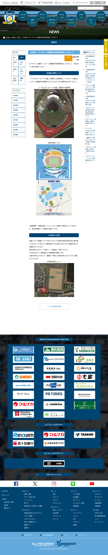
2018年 (15, 135)
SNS (74, 519)
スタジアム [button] (52, 21)
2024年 (15, 105)
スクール (55, 519)
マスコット (76, 522)
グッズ (75, 516)
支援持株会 (98, 503)
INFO (19, 37)
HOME (8, 37)
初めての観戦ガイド (30, 522)
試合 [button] (32, 21)
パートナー (98, 500)
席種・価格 (27, 494)
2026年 (15, 95)
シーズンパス (28, 500)
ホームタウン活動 (78, 503)
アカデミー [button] (72, 21)
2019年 (15, 130)
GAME (14, 63)
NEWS (14, 37)
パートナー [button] (101, 16)
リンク (97, 519)
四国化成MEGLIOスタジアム (33, 513)
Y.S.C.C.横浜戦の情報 (54, 306)
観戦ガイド (27, 525)
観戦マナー (7, 508)
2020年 (15, 125)
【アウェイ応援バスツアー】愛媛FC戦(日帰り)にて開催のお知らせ (90, 89)
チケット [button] (42, 16)
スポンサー (98, 494)
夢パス (26, 503)
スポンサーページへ (54, 475)
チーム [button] (62, 16)
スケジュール (57, 503)
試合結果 (55, 513)
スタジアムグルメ (29, 519)
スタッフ (55, 497)
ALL (14, 57)
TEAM (21, 63)
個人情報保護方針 (100, 516)
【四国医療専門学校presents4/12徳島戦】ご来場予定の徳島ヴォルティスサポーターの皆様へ (90, 76)
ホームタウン (21, 71)
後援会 (75, 525)
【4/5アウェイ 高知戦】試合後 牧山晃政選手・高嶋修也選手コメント (90, 112)
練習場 (26, 528)
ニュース (23, 16)
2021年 (15, 120)
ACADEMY (14, 80)
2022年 (15, 115)
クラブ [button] (81, 16)
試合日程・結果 (9, 502)
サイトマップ (99, 522)
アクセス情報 (28, 516)
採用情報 (76, 506)
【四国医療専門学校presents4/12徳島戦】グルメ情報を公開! (90, 100)
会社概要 (76, 497)
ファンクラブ (77, 513)
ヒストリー (76, 500)
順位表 (6, 505)
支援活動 (97, 506)
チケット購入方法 (29, 497)
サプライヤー (99, 497)
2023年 (15, 110)
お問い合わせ (99, 513)
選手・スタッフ (57, 510)
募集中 (21, 79)
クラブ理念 (76, 494)
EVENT (15, 70)
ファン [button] (91, 21)
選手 (54, 494)
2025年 (15, 100)
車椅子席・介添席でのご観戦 (33, 506)
